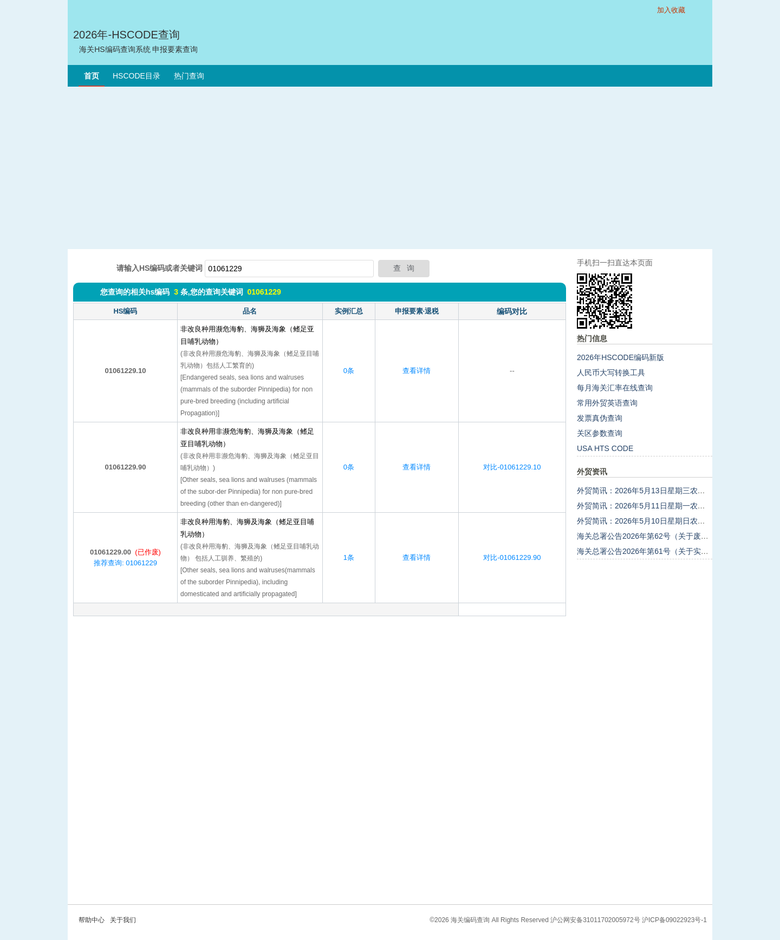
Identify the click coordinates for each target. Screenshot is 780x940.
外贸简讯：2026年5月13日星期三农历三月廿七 (656, 490)
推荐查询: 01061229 (125, 563)
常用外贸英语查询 (607, 403)
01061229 (264, 292)
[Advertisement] (390, 168)
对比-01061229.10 (512, 467)
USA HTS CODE (605, 448)
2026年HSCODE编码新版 (620, 357)
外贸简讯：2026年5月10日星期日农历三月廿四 (656, 521)
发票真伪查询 (599, 418)
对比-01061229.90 (512, 557)
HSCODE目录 (136, 75)
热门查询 (189, 75)
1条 (348, 557)
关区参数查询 (599, 433)
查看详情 (416, 371)
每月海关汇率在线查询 (615, 387)
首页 (91, 75)
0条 (348, 371)
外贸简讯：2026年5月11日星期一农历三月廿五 (656, 505)
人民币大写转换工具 (611, 372)
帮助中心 (92, 920)
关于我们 (123, 920)
